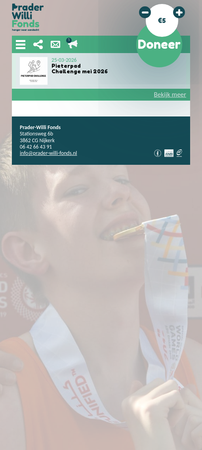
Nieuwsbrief (55, 44)
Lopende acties (73, 44)
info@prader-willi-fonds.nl (48, 153)
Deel (38, 44)
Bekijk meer (170, 94)
